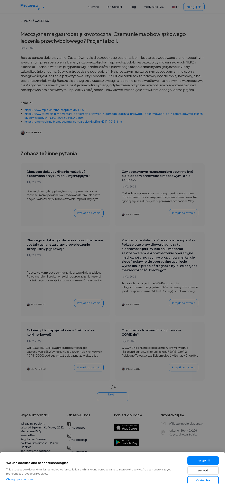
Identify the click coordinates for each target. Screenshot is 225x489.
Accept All (203, 460)
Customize (203, 480)
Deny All (203, 470)
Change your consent (19, 479)
